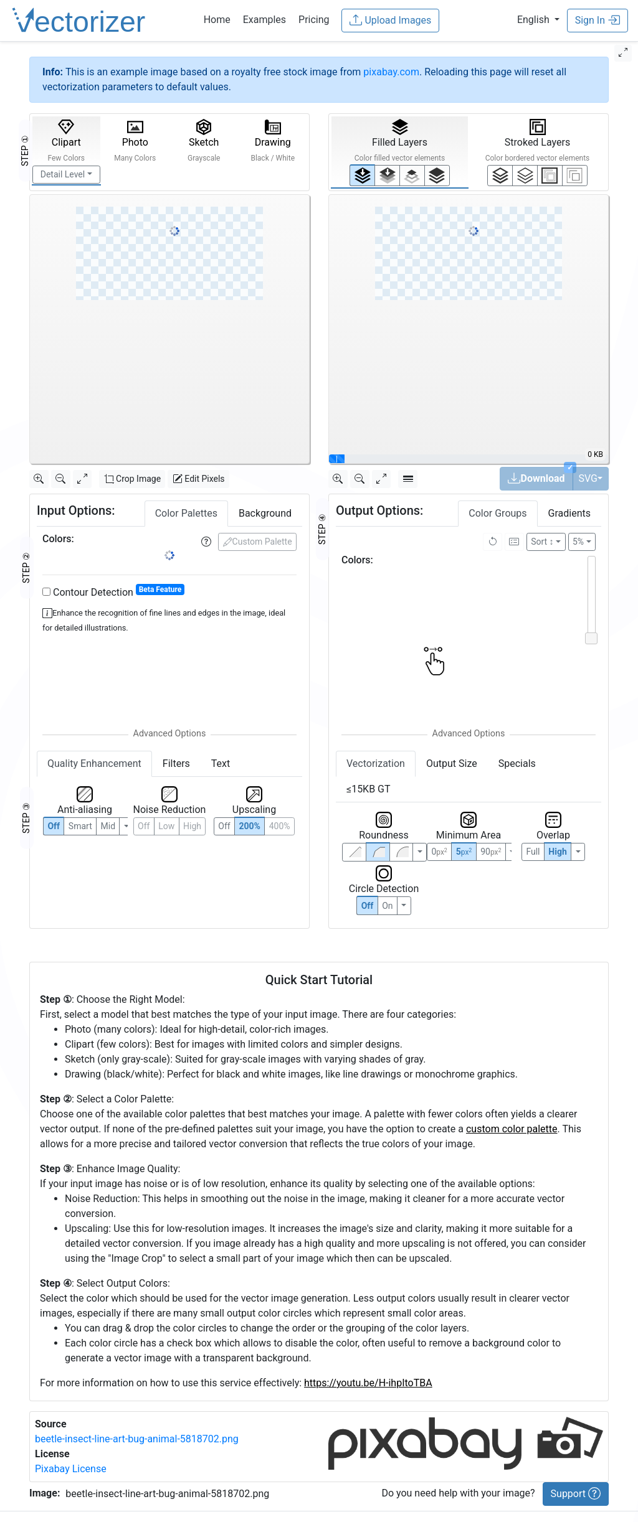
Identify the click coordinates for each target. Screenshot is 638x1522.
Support (576, 1493)
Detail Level (62, 174)
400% (279, 826)
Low (166, 826)
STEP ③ (26, 818)
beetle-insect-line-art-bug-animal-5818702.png (137, 1439)
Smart (80, 826)
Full (533, 852)
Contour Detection (113, 591)
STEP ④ (322, 529)
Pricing (314, 20)
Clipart (66, 140)
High (192, 826)
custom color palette (512, 1129)
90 (490, 852)
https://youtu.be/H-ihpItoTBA (368, 1383)
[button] (538, 20)
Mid (108, 826)
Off (367, 906)
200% (249, 826)
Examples (264, 20)
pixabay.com (391, 72)
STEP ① (25, 150)
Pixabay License (71, 1469)
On (387, 906)
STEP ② (26, 567)
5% (578, 542)
